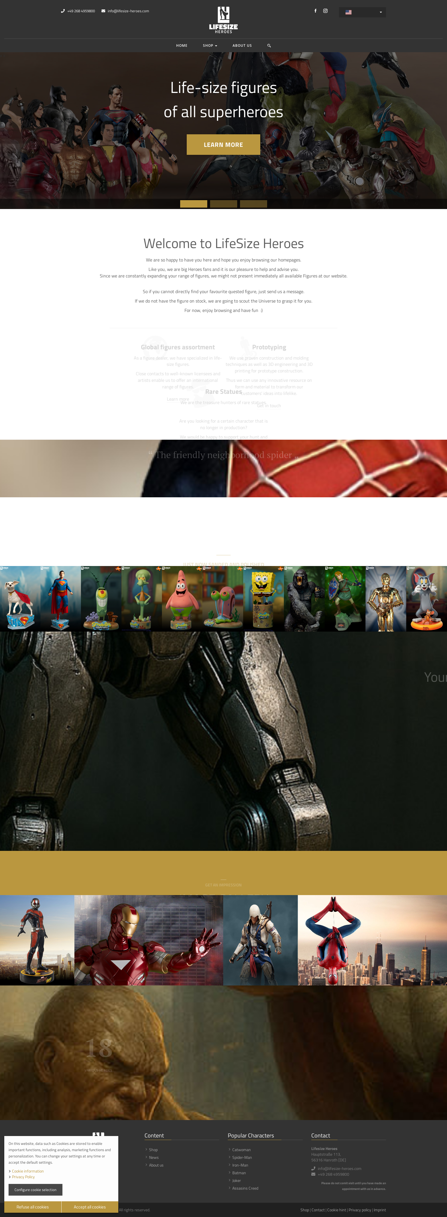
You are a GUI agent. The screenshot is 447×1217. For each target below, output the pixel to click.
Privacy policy (360, 1210)
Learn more (223, 144)
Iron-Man (240, 1165)
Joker (236, 1180)
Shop (210, 45)
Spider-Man (242, 1157)
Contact (318, 1210)
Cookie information (28, 1171)
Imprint (380, 1210)
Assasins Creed (245, 1188)
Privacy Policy (23, 1177)
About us (242, 45)
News (154, 1157)
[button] (269, 45)
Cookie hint (336, 1210)
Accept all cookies (90, 1207)
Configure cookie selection (35, 1189)
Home (182, 45)
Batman (239, 1173)
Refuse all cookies (33, 1207)
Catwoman (241, 1150)
